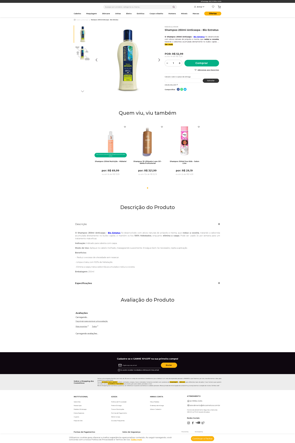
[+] (179, 63)
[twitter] (185, 89)
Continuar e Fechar (202, 439)
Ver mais (169, 44)
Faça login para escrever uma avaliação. (92, 321)
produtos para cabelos (110, 382)
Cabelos (78, 20)
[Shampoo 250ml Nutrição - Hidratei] (110, 151)
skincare (182, 382)
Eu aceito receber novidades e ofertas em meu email (140, 370)
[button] (147, 224)
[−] (167, 63)
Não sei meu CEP (171, 84)
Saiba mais (136, 440)
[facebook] (178, 89)
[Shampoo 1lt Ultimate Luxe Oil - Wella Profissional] (147, 151)
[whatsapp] (181, 89)
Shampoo (85, 20)
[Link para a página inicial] (75, 19)
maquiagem (174, 382)
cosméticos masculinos (116, 384)
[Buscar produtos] (173, 7)
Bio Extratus (199, 37)
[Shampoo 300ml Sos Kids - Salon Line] (184, 151)
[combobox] (140, 7)
